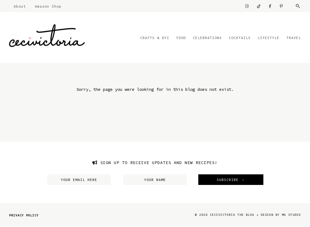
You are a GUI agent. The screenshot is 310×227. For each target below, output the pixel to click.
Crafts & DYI (154, 37)
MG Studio (291, 215)
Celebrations (207, 37)
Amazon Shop (48, 6)
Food (181, 37)
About (20, 6)
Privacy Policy (24, 215)
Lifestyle (268, 37)
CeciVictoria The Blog (232, 215)
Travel (293, 37)
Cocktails (240, 37)
